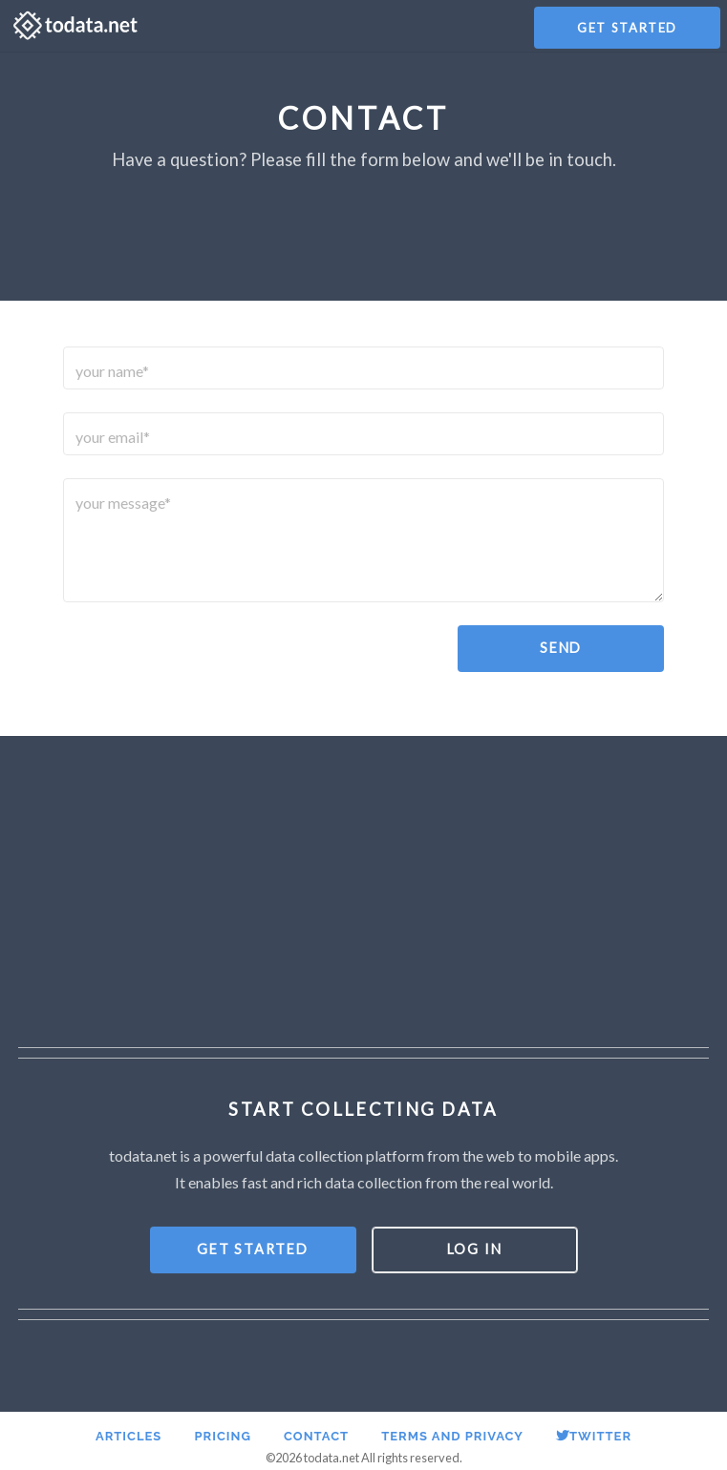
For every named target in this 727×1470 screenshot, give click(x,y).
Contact (316, 1436)
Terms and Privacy (452, 1436)
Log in (474, 1249)
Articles (128, 1436)
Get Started (627, 27)
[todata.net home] (75, 26)
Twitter (593, 1436)
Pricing (222, 1436)
